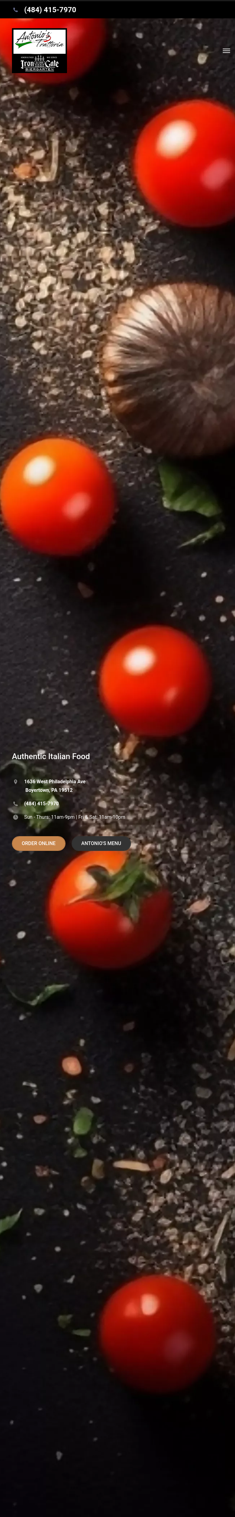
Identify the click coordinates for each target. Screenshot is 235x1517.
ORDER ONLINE (39, 843)
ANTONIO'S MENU (101, 843)
